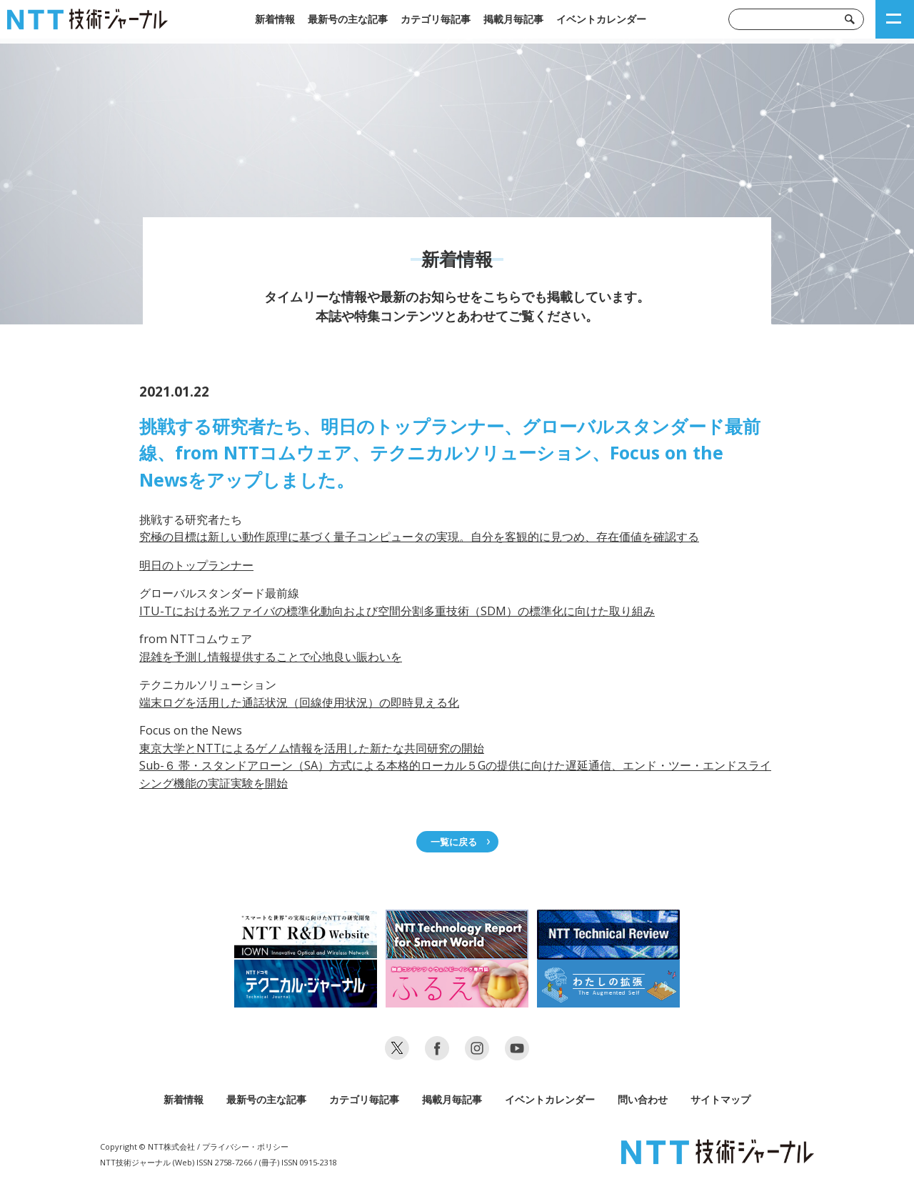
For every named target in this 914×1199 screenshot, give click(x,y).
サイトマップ (720, 1099)
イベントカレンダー (601, 19)
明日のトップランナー (196, 565)
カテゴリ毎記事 (436, 19)
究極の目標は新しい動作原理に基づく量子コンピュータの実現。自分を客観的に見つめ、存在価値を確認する (419, 536)
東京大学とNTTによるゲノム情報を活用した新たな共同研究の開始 (311, 748)
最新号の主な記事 (348, 19)
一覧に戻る (454, 841)
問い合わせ (643, 1099)
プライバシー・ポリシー (245, 1146)
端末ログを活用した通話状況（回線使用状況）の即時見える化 (299, 702)
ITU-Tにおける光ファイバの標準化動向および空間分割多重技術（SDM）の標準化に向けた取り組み (397, 611)
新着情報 (275, 19)
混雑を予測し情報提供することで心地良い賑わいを (270, 657)
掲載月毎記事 (513, 19)
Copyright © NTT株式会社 (147, 1146)
